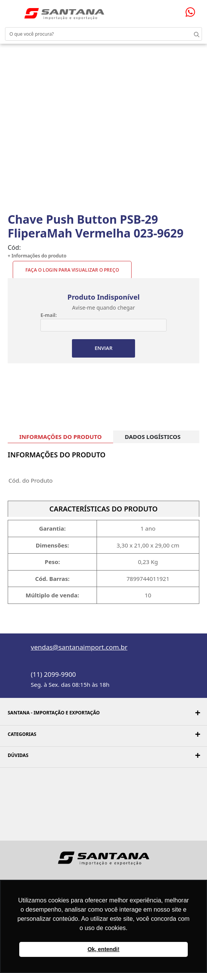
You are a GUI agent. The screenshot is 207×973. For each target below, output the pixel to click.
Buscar (191, 33)
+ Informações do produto (37, 255)
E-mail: (48, 315)
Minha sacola (181, 10)
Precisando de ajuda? (192, 12)
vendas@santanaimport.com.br (79, 647)
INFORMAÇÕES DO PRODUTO (60, 436)
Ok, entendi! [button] (103, 949)
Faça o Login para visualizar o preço (72, 270)
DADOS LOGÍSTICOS (152, 436)
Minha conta (172, 10)
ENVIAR (103, 348)
